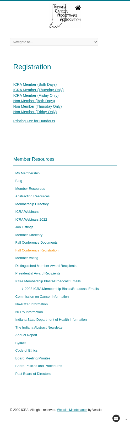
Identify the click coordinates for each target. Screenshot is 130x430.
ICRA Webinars (27, 212)
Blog (18, 181)
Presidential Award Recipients (38, 273)
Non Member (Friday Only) (35, 112)
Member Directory (28, 235)
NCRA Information (29, 312)
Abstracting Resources (32, 196)
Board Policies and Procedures (38, 366)
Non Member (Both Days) (34, 101)
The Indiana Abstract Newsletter (39, 327)
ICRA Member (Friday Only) (36, 95)
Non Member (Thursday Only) (37, 106)
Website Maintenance (72, 410)
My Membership (27, 173)
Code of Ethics (26, 350)
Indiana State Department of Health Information (51, 320)
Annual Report (26, 335)
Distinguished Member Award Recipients (46, 266)
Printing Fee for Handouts (34, 121)
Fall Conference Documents (36, 242)
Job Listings (24, 227)
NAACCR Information (31, 304)
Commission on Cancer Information (42, 297)
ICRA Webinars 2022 (31, 219)
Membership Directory (32, 204)
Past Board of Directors (33, 374)
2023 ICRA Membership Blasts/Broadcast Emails (62, 289)
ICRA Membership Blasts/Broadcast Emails (48, 281)
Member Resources (30, 189)
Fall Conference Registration (37, 250)
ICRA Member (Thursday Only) (38, 90)
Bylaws (20, 343)
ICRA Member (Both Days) (35, 84)
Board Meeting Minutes (33, 358)
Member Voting (26, 258)
